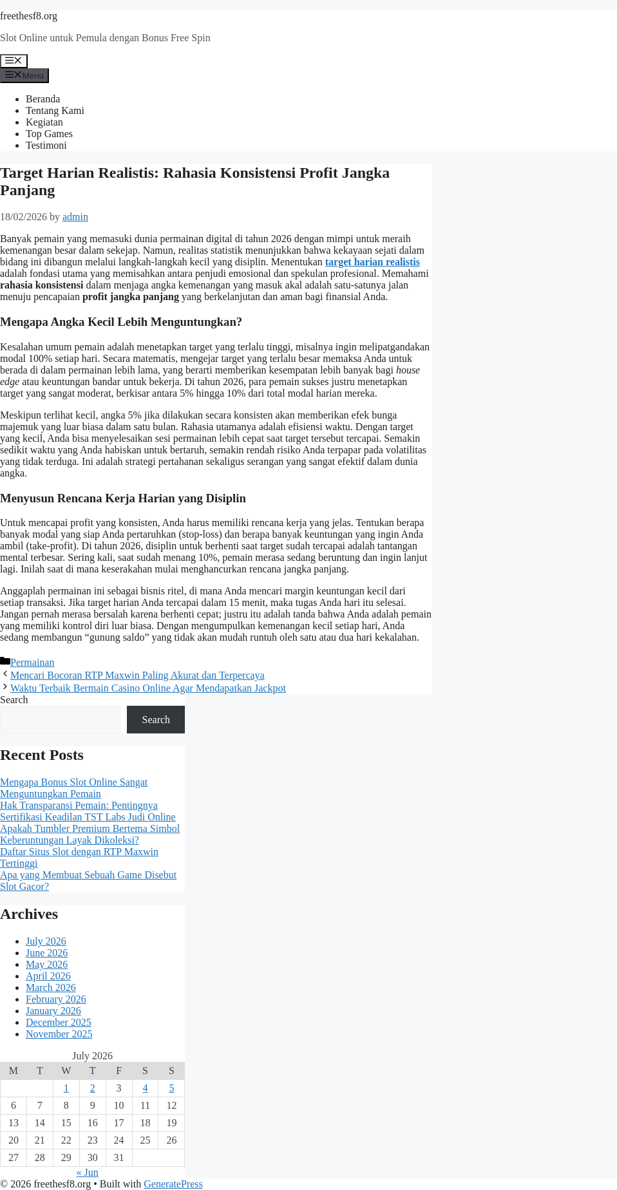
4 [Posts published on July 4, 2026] (144, 1087)
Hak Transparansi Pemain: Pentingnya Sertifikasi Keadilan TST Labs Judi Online (88, 811)
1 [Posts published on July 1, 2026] (66, 1087)
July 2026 (46, 941)
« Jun (88, 1172)
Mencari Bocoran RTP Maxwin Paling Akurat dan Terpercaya (137, 675)
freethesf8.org (28, 15)
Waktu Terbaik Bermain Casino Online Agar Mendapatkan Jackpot (148, 688)
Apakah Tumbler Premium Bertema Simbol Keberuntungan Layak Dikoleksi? (90, 834)
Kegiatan (44, 122)
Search (14, 699)
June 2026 (47, 952)
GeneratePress (173, 1183)
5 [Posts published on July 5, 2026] (171, 1087)
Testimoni (46, 145)
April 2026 (48, 975)
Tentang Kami (55, 110)
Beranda (43, 98)
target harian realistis (372, 261)
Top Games (49, 133)
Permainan (32, 662)
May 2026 (47, 964)
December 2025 (58, 1022)
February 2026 (56, 999)
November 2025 (59, 1033)
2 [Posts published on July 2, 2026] (92, 1087)
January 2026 (53, 1010)
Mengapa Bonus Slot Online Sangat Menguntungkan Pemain (73, 788)
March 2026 (51, 987)
